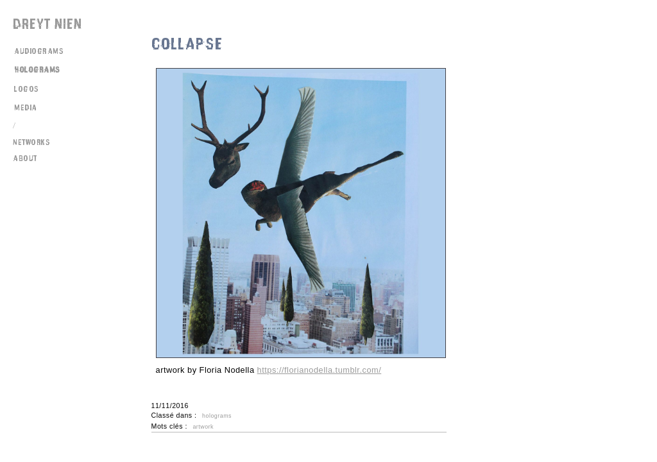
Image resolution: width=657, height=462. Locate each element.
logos (26, 89)
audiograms (39, 51)
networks (31, 142)
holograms (37, 69)
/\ (16, 125)
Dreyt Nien (47, 24)
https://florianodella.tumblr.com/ (319, 370)
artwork (203, 427)
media (25, 107)
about (25, 158)
